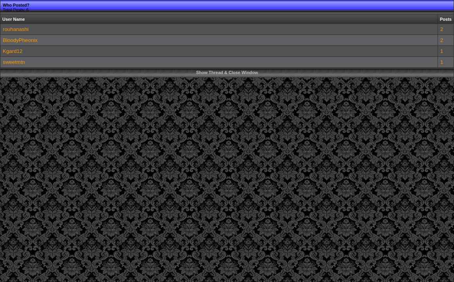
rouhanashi (16, 29)
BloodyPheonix (20, 40)
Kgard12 (12, 51)
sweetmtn (14, 62)
